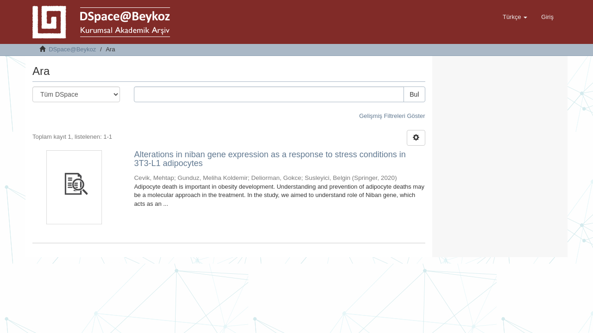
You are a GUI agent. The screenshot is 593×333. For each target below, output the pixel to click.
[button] (515, 17)
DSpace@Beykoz (72, 49)
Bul (414, 94)
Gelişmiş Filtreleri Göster (392, 115)
